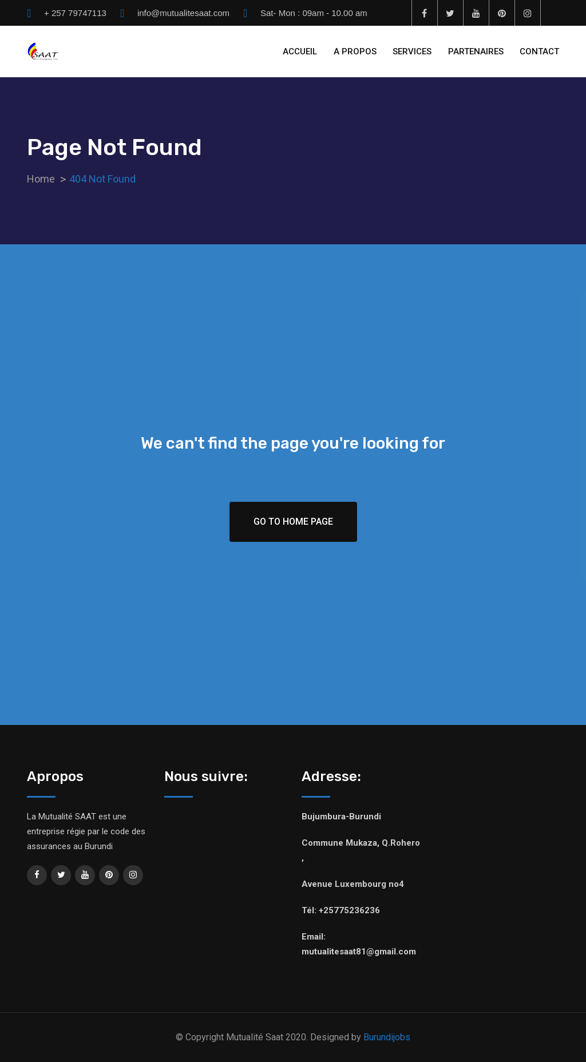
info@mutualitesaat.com (183, 13)
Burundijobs (386, 1037)
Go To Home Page (293, 521)
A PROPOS (355, 51)
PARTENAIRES (476, 51)
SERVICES (412, 51)
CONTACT (539, 51)
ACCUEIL (300, 51)
